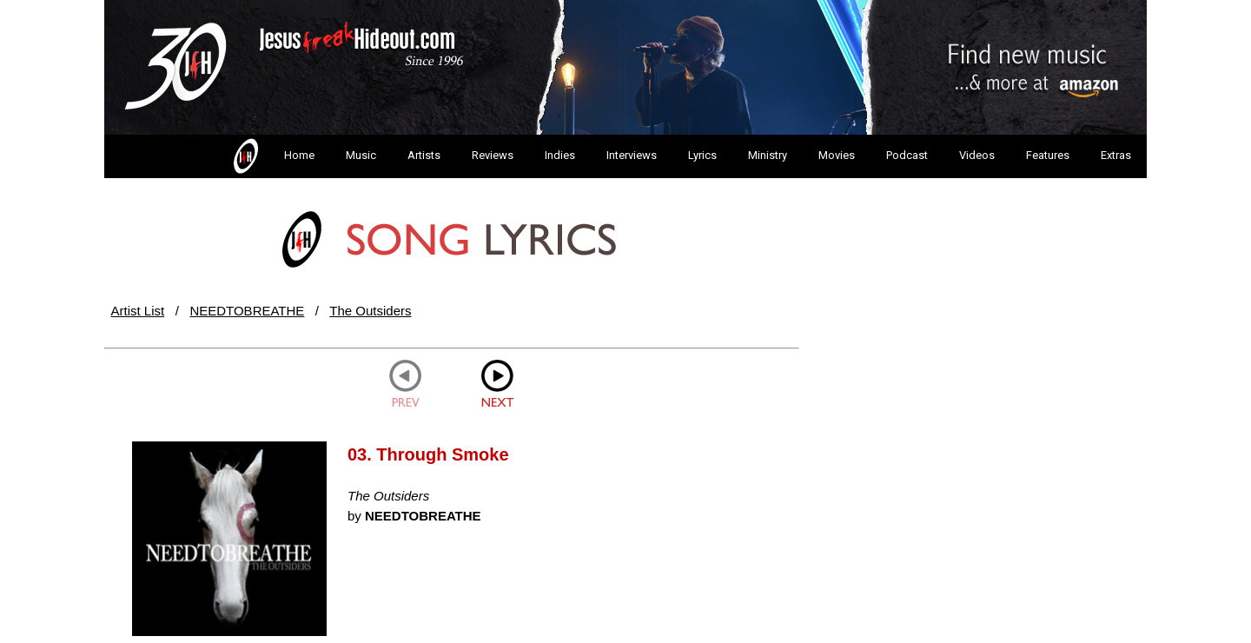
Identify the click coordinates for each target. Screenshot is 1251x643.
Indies (560, 155)
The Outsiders (370, 310)
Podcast (907, 155)
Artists (423, 155)
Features (1047, 155)
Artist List (138, 310)
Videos (977, 155)
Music (361, 155)
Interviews (631, 155)
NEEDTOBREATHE (246, 310)
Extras (1116, 155)
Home (272, 156)
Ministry (767, 155)
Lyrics (702, 155)
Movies (836, 155)
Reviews (492, 155)
